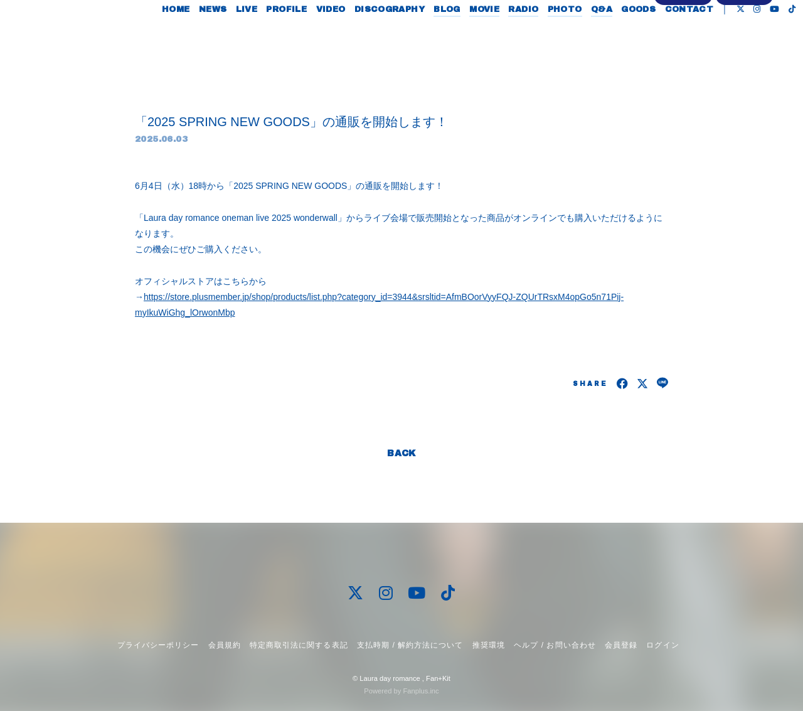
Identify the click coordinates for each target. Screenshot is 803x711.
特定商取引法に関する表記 (299, 645)
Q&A (594, 36)
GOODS (631, 36)
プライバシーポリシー (158, 645)
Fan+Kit (438, 678)
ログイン (745, 73)
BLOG (440, 36)
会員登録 (683, 73)
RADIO (516, 36)
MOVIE (477, 36)
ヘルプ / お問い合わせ (554, 645)
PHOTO (557, 36)
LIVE (239, 36)
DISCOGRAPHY (382, 36)
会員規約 (224, 645)
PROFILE (279, 36)
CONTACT (681, 36)
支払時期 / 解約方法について (410, 645)
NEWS (206, 36)
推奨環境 (488, 645)
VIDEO (323, 36)
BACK (401, 453)
